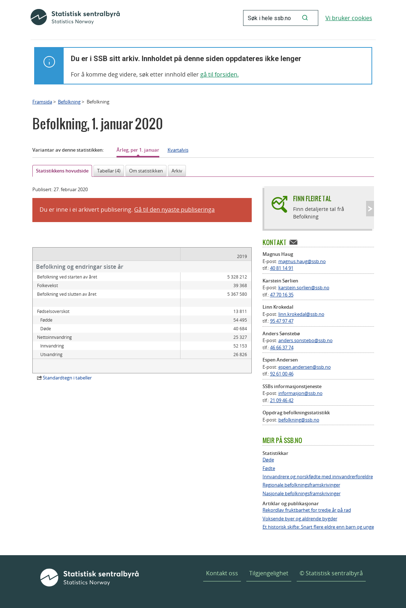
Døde (268, 460)
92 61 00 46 (281, 373)
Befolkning (69, 101)
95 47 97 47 (281, 321)
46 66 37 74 (281, 347)
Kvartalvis (178, 150)
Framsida (42, 101)
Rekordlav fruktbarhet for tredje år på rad (307, 510)
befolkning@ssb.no (298, 419)
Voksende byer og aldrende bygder (300, 519)
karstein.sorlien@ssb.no (303, 287)
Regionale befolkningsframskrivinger (301, 485)
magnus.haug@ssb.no (302, 261)
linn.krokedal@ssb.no (301, 314)
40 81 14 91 (281, 268)
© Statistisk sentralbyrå (331, 573)
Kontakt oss (222, 573)
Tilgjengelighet (268, 573)
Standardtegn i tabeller (67, 369)
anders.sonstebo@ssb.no (305, 340)
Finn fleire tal (312, 198)
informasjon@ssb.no (300, 393)
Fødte (269, 468)
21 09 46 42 (281, 400)
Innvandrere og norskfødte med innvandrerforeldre (318, 477)
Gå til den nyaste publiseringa (174, 209)
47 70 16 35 (281, 294)
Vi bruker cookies (348, 18)
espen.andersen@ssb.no (304, 367)
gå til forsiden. (219, 74)
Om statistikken (146, 170)
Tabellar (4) (108, 170)
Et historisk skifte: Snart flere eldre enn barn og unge (318, 527)
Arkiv (177, 170)
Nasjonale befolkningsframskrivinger (302, 493)
